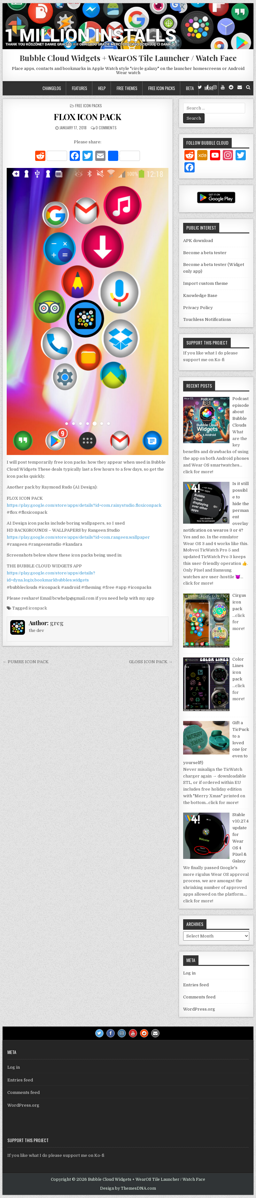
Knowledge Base (200, 295)
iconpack (37, 608)
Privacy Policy (198, 307)
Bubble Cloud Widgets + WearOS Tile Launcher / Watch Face (128, 58)
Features (79, 88)
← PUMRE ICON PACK (26, 661)
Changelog (52, 88)
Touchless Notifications (207, 319)
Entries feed (196, 984)
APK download (198, 240)
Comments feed (199, 997)
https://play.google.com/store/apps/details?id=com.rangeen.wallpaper (78, 537)
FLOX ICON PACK (87, 116)
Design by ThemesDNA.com (128, 1188)
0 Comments (106, 127)
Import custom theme (205, 283)
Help (102, 88)
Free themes (127, 88)
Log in (189, 973)
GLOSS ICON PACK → (151, 661)
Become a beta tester (205, 252)
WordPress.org (199, 1009)
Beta (190, 88)
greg (57, 623)
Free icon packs (161, 88)
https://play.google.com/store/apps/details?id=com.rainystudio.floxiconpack (84, 505)
